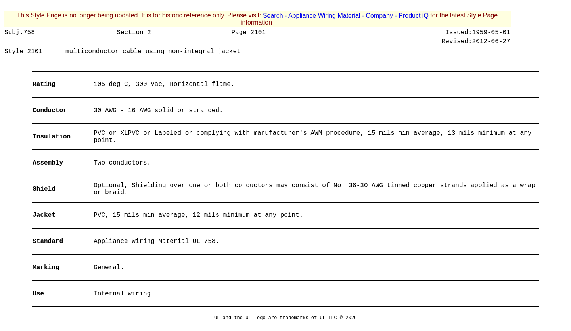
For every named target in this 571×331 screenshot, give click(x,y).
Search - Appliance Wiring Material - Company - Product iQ (346, 15)
